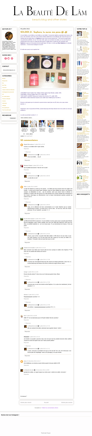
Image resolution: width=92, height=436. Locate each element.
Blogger (48, 433)
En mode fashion (6, 96)
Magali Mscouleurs (29, 144)
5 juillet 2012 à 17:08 (44, 259)
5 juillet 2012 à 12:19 (40, 247)
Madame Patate (28, 165)
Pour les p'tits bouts (6, 109)
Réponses (28, 152)
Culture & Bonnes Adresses (8, 89)
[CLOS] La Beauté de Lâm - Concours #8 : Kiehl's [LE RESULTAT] (86, 49)
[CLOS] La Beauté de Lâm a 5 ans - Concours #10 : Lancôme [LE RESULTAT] (83, 163)
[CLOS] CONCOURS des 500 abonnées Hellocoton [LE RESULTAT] (83, 79)
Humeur (4, 101)
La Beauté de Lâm (32, 154)
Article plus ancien (66, 402)
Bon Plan (4, 85)
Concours (4, 87)
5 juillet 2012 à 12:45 (33, 272)
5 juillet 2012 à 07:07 (39, 144)
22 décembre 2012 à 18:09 (42, 370)
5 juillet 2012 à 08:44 (44, 204)
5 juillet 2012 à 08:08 (32, 186)
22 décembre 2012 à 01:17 (33, 361)
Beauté (3, 78)
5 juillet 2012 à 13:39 (33, 294)
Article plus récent (25, 402)
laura (25, 361)
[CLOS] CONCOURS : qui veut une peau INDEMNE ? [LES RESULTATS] (83, 178)
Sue (25, 315)
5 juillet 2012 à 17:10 (44, 326)
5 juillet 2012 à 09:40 (40, 218)
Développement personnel (8, 92)
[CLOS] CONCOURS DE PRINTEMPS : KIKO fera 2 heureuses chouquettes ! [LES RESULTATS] (83, 96)
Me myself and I (28, 136)
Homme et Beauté (6, 98)
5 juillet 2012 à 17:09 (44, 282)
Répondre (26, 148)
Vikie (25, 186)
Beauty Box (4, 80)
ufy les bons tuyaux (29, 218)
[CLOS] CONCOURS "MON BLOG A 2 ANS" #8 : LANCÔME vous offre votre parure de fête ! (83, 35)
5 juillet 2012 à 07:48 (38, 165)
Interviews (4, 103)
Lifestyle (4, 105)
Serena (26, 294)
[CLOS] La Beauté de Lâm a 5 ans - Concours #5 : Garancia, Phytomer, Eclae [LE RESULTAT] (83, 65)
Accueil (46, 402)
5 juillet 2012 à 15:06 (31, 315)
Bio (3, 83)
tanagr (25, 272)
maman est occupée (29, 247)
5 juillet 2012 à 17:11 (44, 348)
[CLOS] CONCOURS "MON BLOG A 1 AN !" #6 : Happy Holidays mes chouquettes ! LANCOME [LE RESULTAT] (83, 130)
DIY (3, 94)
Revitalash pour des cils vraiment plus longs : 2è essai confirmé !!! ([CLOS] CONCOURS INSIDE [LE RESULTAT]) (83, 147)
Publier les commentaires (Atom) (50, 407)
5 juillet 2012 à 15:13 (34, 336)
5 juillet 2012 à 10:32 (44, 233)
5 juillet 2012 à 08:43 (44, 154)
